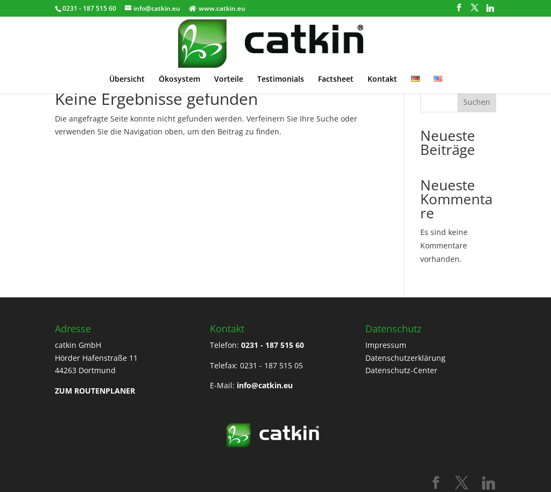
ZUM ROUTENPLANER (95, 391)
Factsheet (336, 66)
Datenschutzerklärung (405, 358)
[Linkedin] (490, 8)
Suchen (476, 102)
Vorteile (228, 66)
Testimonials (280, 66)
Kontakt (382, 66)
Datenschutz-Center (401, 370)
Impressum (385, 345)
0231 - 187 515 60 (272, 345)
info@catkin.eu (265, 385)
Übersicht (127, 66)
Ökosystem (179, 66)
